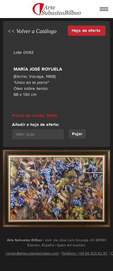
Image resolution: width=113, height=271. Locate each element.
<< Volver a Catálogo (32, 31)
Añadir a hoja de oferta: (35, 124)
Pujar (77, 133)
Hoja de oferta (87, 30)
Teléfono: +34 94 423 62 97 (84, 253)
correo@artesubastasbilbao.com (32, 253)
